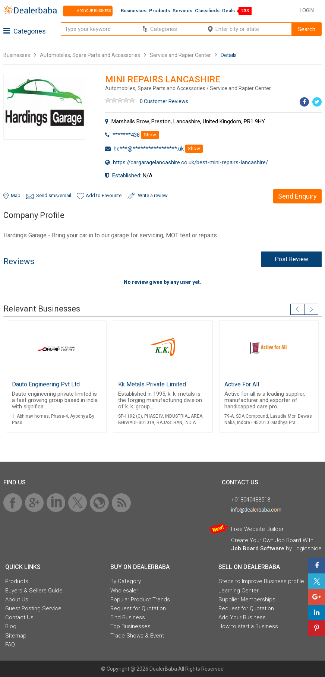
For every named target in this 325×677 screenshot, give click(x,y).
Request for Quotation (138, 608)
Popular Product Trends (140, 599)
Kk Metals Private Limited (152, 384)
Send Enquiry (297, 196)
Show (150, 134)
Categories (24, 31)
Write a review (153, 195)
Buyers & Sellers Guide (34, 590)
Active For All (241, 384)
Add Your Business (242, 617)
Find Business (127, 617)
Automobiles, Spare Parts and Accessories (90, 55)
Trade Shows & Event (137, 635)
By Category (125, 581)
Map (15, 195)
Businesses (133, 10)
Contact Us (19, 617)
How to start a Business (248, 626)
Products (159, 10)
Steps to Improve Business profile (261, 581)
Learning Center (238, 590)
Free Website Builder (257, 529)
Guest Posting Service (33, 608)
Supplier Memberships (246, 599)
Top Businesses (130, 626)
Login (307, 10)
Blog (10, 626)
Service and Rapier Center (181, 55)
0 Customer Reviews (164, 101)
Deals (228, 10)
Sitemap (15, 635)
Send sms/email (53, 195)
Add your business (87, 11)
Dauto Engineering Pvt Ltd (46, 384)
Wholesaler (124, 590)
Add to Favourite (104, 195)
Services (182, 10)
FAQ (10, 644)
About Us (16, 599)
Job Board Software (257, 548)
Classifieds (207, 10)
